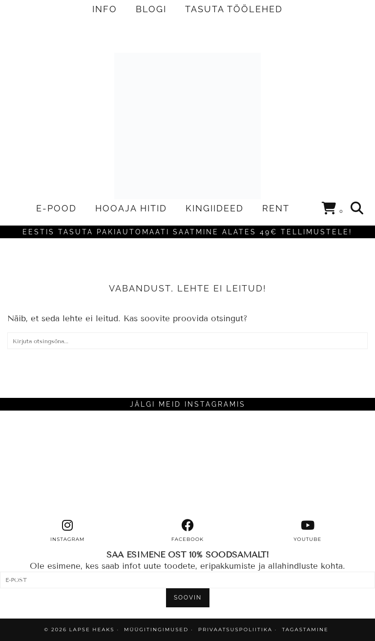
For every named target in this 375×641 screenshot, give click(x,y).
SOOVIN (188, 597)
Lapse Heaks (92, 629)
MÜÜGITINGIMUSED (156, 629)
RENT (276, 208)
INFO (104, 9)
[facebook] (187, 530)
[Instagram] (47, 465)
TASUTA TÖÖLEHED (234, 9)
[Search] (357, 208)
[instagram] (67, 530)
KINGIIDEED (215, 208)
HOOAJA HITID (131, 208)
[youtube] (308, 530)
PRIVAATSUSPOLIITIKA (235, 629)
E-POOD (56, 208)
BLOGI (151, 9)
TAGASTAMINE (305, 629)
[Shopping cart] (333, 210)
